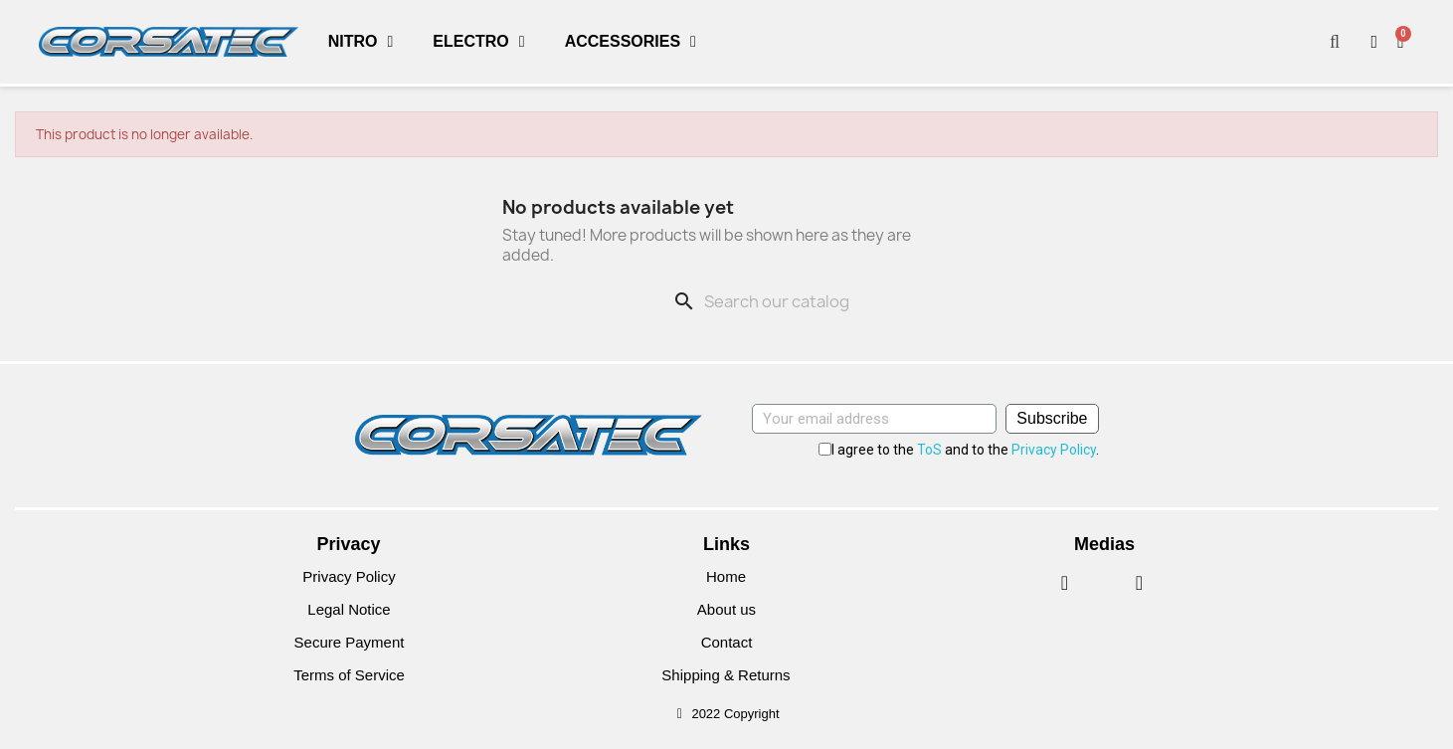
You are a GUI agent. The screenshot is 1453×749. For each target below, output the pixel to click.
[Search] (808, 301)
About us (726, 609)
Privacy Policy (1053, 450)
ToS (929, 450)
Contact (727, 642)
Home (726, 576)
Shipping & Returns (726, 674)
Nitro (361, 42)
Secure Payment (348, 642)
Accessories (630, 42)
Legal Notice (348, 609)
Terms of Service (349, 674)
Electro (478, 42)
